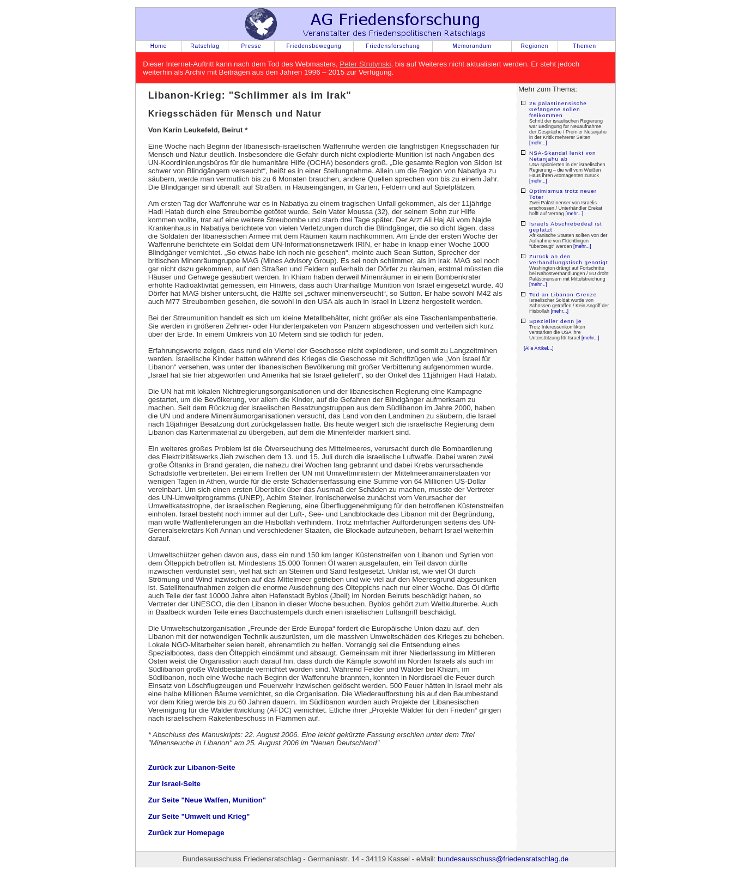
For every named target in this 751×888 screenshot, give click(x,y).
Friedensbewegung (313, 46)
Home (158, 46)
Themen (584, 46)
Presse (251, 46)
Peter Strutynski (365, 64)
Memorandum (472, 46)
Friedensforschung (393, 46)
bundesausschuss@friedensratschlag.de (503, 859)
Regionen (535, 46)
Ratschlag (204, 46)
